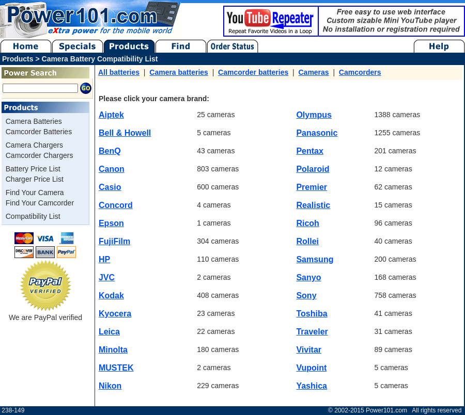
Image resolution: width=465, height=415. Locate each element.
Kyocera (115, 313)
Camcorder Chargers (39, 155)
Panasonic (316, 133)
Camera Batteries (34, 121)
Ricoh (307, 223)
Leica (109, 331)
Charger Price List (35, 179)
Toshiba (311, 313)
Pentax (309, 151)
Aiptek (111, 114)
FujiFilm (114, 241)
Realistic (313, 205)
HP (104, 259)
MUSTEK (116, 367)
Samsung (314, 259)
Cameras (313, 72)
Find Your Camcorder (40, 203)
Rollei (307, 241)
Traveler (312, 331)
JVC (107, 277)
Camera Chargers (34, 145)
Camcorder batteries (253, 72)
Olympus (313, 114)
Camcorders (360, 72)
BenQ (110, 151)
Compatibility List (33, 216)
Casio (110, 187)
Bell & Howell (125, 133)
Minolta (113, 349)
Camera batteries (178, 72)
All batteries (119, 72)
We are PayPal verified (45, 314)
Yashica (311, 385)
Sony (306, 295)
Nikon (110, 385)
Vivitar (308, 349)
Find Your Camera (35, 192)
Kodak (111, 295)
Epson (111, 223)
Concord (116, 205)
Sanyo (308, 277)
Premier (311, 187)
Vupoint (311, 367)
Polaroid (312, 169)
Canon (112, 169)
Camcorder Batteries (39, 131)
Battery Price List (33, 169)
